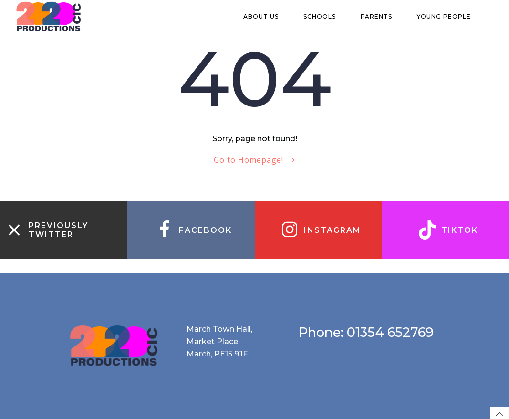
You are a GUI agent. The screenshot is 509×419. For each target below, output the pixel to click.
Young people (448, 16)
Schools (323, 16)
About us (265, 16)
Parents (381, 16)
